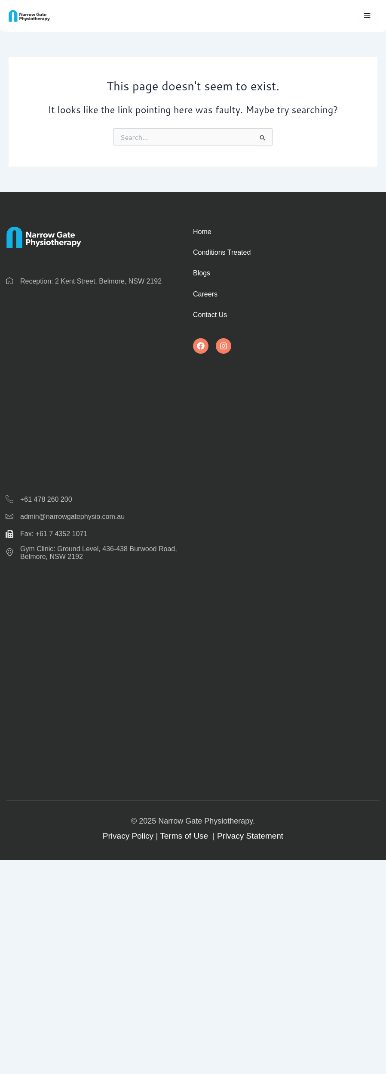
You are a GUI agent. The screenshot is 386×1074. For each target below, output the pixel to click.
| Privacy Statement (246, 835)
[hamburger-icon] (367, 16)
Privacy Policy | (131, 835)
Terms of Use (185, 835)
